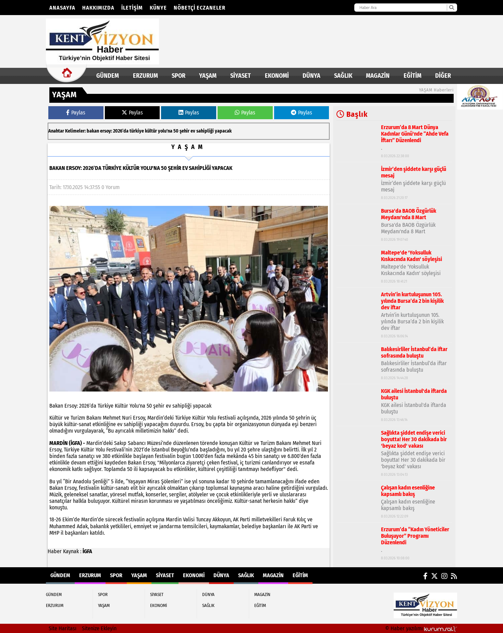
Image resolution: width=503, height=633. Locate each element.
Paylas (75, 112)
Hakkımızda (98, 7)
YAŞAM (208, 75)
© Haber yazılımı (421, 628)
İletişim (132, 7)
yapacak (223, 131)
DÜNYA (311, 75)
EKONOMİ (277, 75)
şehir (184, 131)
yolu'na (165, 131)
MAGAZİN (378, 75)
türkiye (137, 131)
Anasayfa (62, 7)
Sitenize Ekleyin (99, 628)
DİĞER (443, 75)
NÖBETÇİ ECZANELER (199, 7)
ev (193, 131)
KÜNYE (158, 7)
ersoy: (106, 131)
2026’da (120, 131)
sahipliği (205, 131)
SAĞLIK (343, 75)
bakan (93, 131)
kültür (151, 131)
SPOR (178, 75)
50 (176, 131)
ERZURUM (145, 75)
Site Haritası (62, 628)
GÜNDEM (107, 75)
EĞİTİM (412, 75)
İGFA (87, 551)
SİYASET (240, 75)
